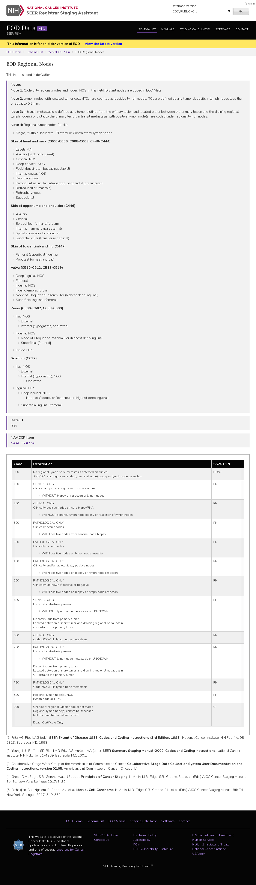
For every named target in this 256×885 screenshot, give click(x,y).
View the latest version (103, 44)
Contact (242, 29)
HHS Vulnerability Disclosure (153, 849)
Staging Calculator (195, 29)
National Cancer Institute (209, 849)
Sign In (250, 3)
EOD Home (14, 52)
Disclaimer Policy (145, 835)
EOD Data (26, 28)
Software (222, 29)
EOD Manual (117, 821)
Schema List (147, 29)
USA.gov (198, 853)
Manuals (167, 29)
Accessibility (141, 840)
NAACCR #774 (23, 443)
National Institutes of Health (211, 844)
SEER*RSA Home (106, 835)
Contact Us (101, 840)
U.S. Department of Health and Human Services (213, 837)
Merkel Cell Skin (59, 52)
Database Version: (184, 6)
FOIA (136, 844)
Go (241, 11)
